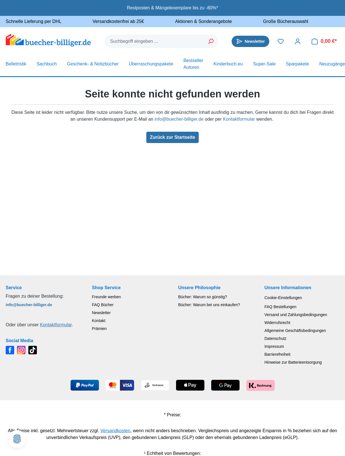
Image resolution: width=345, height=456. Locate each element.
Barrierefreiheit (277, 354)
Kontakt (98, 320)
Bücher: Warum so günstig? (202, 297)
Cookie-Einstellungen (283, 297)
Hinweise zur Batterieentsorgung (293, 362)
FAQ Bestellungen (280, 306)
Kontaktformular (239, 119)
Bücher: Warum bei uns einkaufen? (209, 304)
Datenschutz (275, 338)
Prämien (99, 328)
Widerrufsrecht (277, 322)
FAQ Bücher (102, 304)
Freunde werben (106, 297)
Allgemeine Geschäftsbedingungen (295, 330)
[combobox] (154, 41)
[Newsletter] (250, 41)
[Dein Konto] (297, 41)
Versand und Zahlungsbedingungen (295, 314)
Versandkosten (115, 430)
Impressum (274, 346)
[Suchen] (211, 41)
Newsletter (101, 312)
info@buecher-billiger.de (179, 119)
